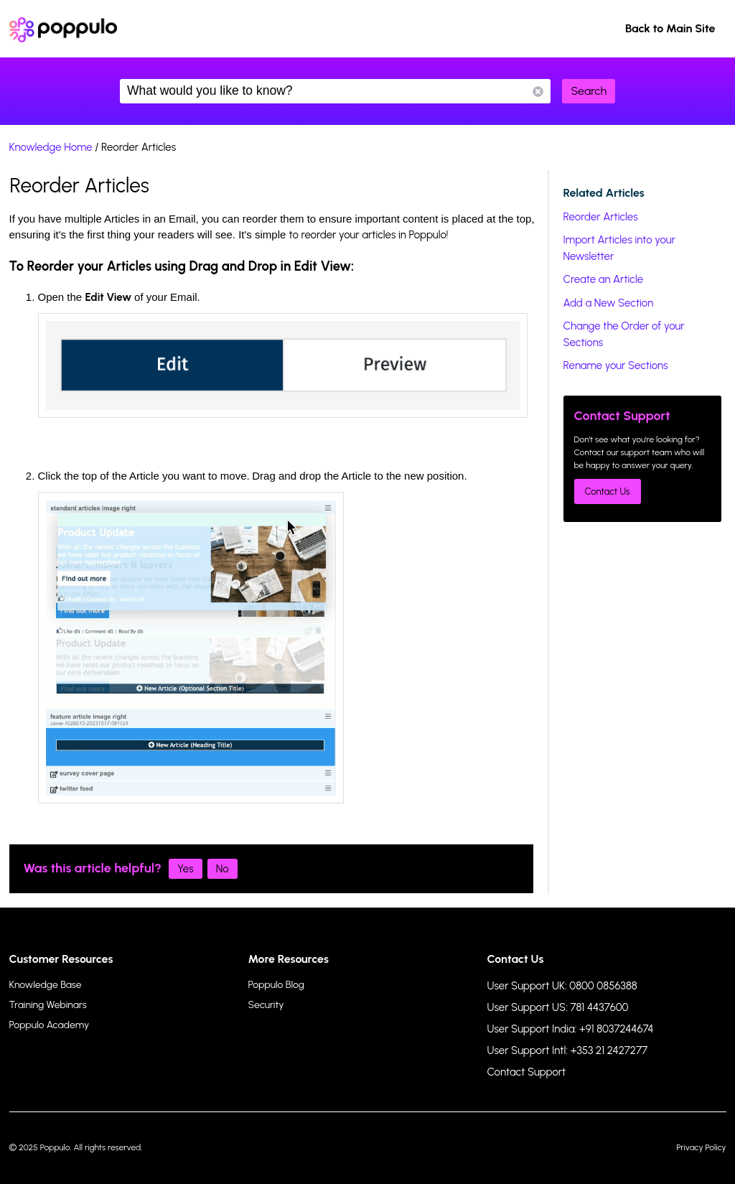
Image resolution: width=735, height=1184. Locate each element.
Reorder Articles (600, 216)
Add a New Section (608, 303)
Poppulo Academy (49, 1025)
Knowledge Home (51, 147)
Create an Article (603, 279)
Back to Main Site (670, 28)
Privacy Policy (701, 1147)
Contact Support (526, 1072)
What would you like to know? (335, 91)
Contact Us (607, 491)
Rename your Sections (615, 365)
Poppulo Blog (276, 985)
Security (266, 1005)
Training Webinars (48, 1005)
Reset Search (538, 91)
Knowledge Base (45, 985)
